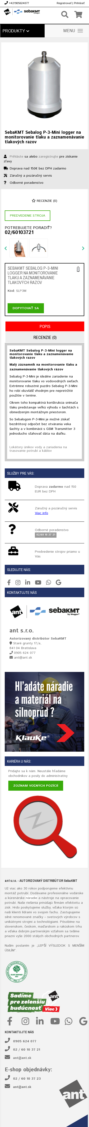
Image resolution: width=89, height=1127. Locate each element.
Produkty (16, 31)
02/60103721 (19, 232)
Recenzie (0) (44, 201)
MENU (73, 31)
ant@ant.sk (22, 1058)
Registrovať (64, 3)
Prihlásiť (79, 3)
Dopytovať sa (26, 308)
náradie (31, 898)
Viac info (41, 513)
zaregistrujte (48, 156)
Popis (45, 326)
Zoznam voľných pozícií (35, 785)
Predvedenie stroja (27, 215)
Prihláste (16, 156)
